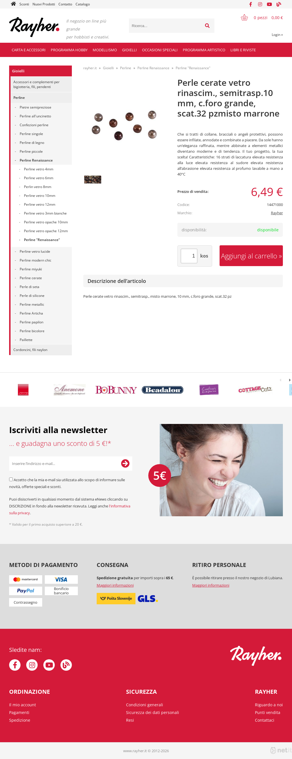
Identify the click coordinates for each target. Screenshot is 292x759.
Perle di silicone (32, 295)
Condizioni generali (144, 704)
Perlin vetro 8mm (37, 186)
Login (277, 34)
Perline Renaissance (36, 160)
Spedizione (19, 720)
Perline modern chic (35, 260)
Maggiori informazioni (115, 585)
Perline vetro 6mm (38, 178)
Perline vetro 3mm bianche (45, 213)
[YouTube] (269, 4)
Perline (19, 97)
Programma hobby (69, 49)
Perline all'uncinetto (35, 116)
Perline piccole (31, 151)
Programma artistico (204, 49)
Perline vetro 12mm (39, 204)
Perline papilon (31, 322)
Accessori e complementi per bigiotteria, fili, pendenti (36, 84)
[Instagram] (260, 4)
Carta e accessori (29, 49)
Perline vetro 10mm (39, 195)
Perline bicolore (32, 331)
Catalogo (83, 4)
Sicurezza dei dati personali (152, 712)
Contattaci (264, 720)
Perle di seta (29, 286)
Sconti (24, 4)
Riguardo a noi (269, 704)
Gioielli (129, 49)
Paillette (26, 339)
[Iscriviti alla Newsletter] (125, 463)
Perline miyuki (31, 269)
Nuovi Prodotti (44, 4)
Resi (130, 720)
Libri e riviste (243, 49)
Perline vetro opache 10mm (46, 222)
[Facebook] (251, 4)
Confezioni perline (34, 125)
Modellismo (105, 49)
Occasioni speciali (160, 49)
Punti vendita (267, 712)
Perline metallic (32, 304)
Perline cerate (31, 278)
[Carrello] (258, 17)
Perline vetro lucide (35, 251)
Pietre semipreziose (35, 107)
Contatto (65, 4)
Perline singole (31, 133)
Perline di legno (32, 142)
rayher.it (90, 68)
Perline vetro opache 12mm (46, 230)
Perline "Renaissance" (42, 239)
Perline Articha (31, 313)
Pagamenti (19, 712)
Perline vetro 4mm (38, 169)
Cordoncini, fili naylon (30, 349)
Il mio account (22, 704)
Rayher (277, 212)
